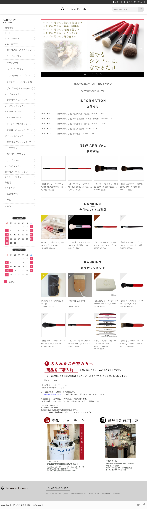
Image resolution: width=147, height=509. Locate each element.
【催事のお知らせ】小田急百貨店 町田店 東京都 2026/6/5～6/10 (84, 119)
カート (143, 2)
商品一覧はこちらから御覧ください (93, 84)
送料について (93, 493)
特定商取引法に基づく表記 (57, 493)
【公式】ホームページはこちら (54, 385)
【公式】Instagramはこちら (52, 387)
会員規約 (106, 493)
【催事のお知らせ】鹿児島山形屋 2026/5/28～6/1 (77, 129)
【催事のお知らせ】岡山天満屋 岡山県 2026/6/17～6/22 (80, 114)
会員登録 (118, 2)
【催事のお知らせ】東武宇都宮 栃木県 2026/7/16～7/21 (80, 124)
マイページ (131, 2)
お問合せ (116, 493)
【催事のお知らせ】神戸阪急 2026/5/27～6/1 (75, 134)
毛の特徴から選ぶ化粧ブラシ (93, 91)
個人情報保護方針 (78, 493)
